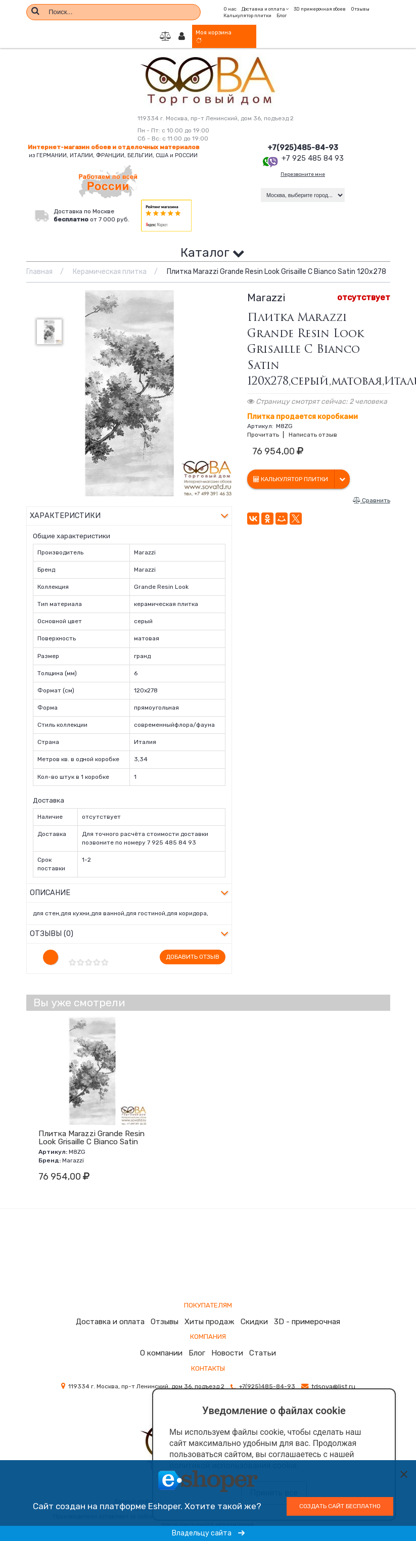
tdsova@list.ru (333, 1376)
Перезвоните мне (303, 175)
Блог (281, 14)
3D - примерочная (303, 1312)
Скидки (254, 1312)
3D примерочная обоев (320, 7)
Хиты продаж (212, 1312)
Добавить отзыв (192, 947)
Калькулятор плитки (247, 14)
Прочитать (263, 435)
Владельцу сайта (208, 1533)
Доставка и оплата (115, 1312)
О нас (230, 7)
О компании (163, 1343)
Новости (226, 1343)
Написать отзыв (313, 435)
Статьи (259, 1343)
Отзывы (360, 7)
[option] (129, 394)
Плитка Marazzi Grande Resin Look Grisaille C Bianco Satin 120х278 (91, 1132)
